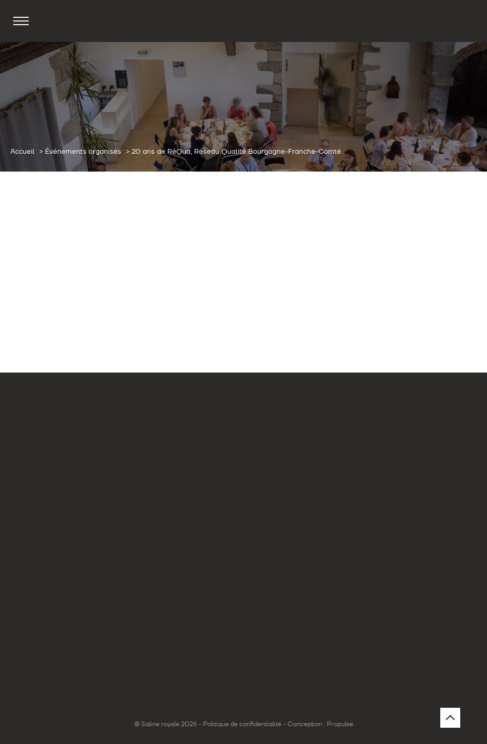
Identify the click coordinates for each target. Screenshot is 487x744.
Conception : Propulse (320, 724)
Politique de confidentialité (242, 724)
